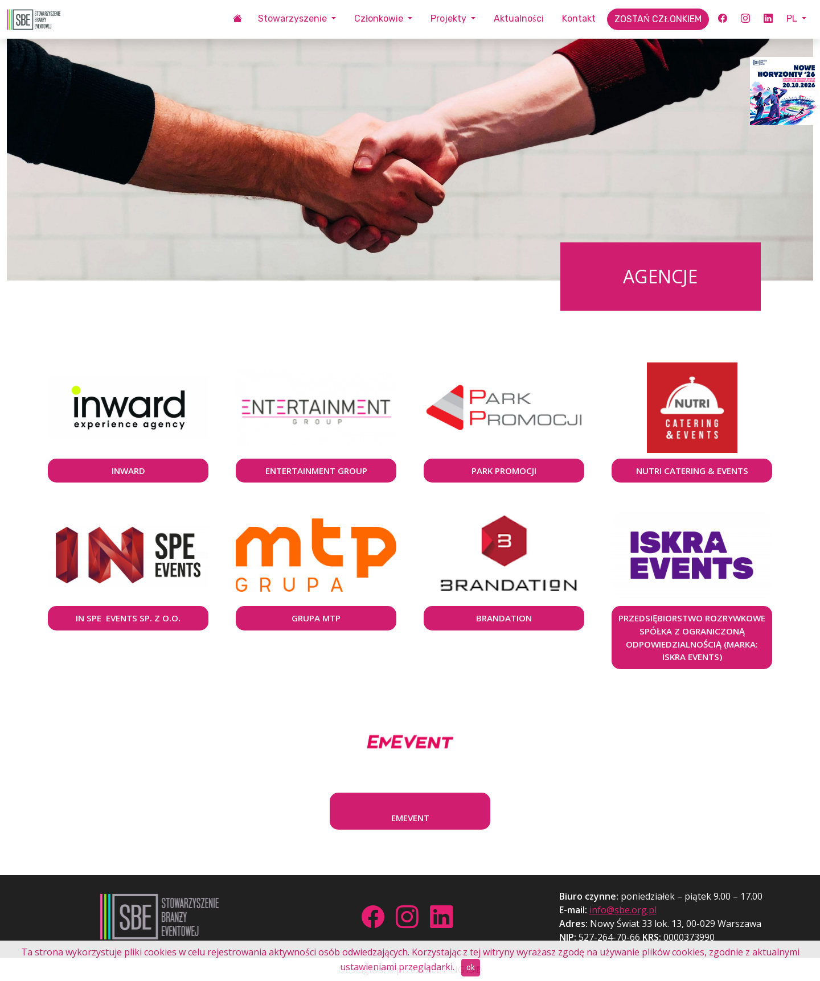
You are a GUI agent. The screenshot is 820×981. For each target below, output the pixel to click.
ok (470, 967)
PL (793, 18)
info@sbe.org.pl (623, 910)
